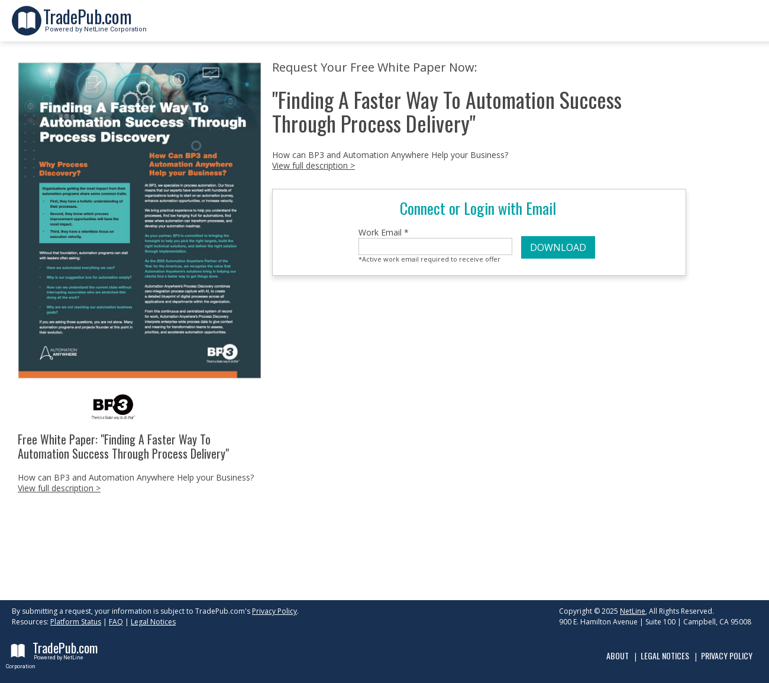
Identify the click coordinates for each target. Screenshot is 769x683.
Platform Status (75, 622)
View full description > (59, 488)
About (617, 655)
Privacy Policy (274, 611)
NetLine (632, 611)
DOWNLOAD (558, 247)
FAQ (116, 622)
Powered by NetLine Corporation (95, 25)
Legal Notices (153, 622)
